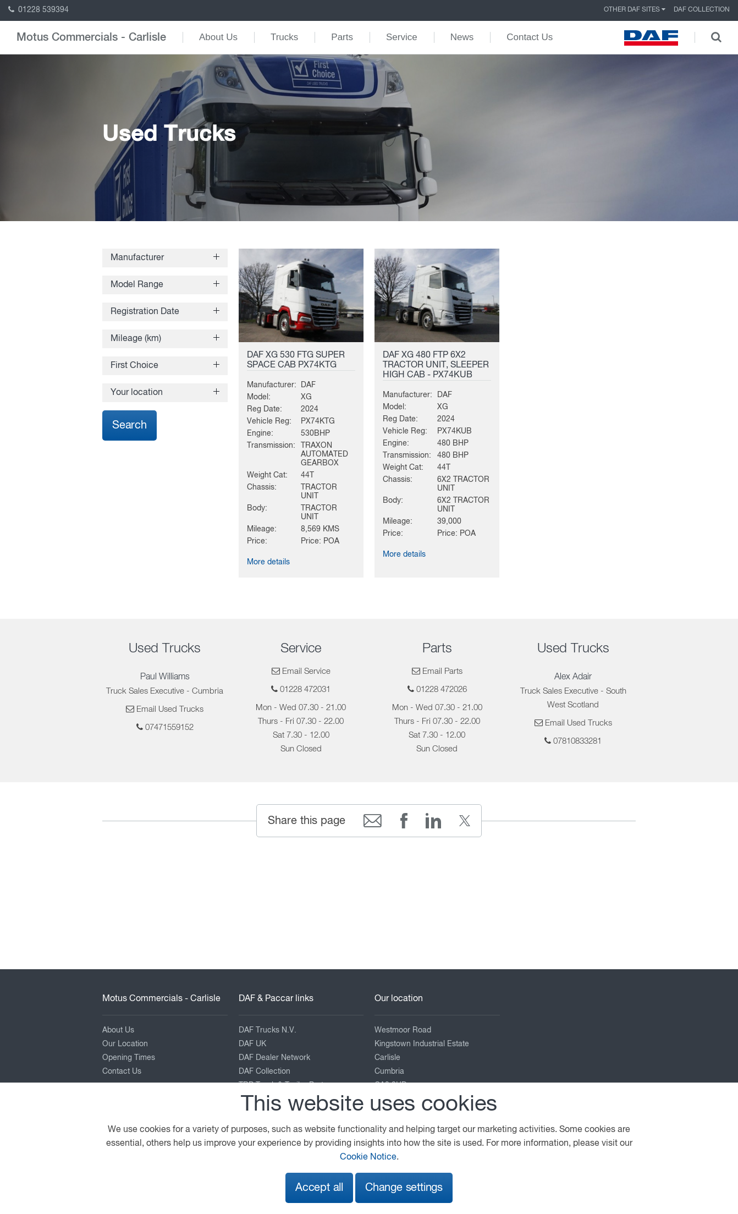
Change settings (404, 1188)
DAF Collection (702, 10)
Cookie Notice (368, 1157)
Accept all (319, 1188)
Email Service (306, 671)
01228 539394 (38, 10)
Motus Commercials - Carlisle (91, 37)
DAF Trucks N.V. (267, 1030)
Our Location (125, 1044)
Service (401, 37)
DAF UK (252, 1044)
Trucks (284, 37)
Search (129, 425)
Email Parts (442, 671)
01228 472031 (305, 689)
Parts (342, 37)
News (462, 37)
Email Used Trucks (169, 709)
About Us (218, 37)
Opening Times (128, 1058)
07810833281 (577, 741)
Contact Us (529, 37)
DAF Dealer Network (274, 1058)
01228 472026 (441, 689)
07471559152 (169, 727)
